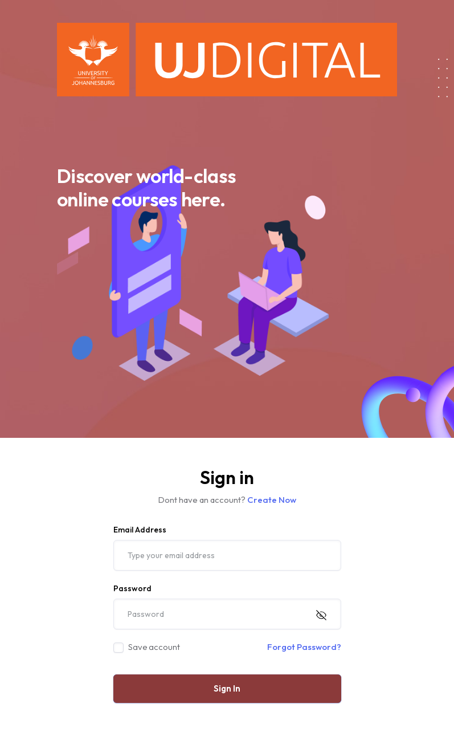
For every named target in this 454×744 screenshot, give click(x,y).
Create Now (271, 499)
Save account (154, 646)
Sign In (227, 688)
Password (132, 588)
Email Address (139, 530)
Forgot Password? (304, 646)
